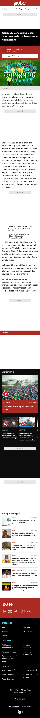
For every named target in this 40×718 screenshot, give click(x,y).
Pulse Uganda (30, 670)
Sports (8, 9)
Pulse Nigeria (8, 670)
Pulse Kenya (8, 679)
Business (5, 631)
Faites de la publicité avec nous (9, 658)
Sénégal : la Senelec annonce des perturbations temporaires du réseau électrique (25, 588)
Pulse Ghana (8, 674)
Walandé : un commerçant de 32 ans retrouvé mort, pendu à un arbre (24, 547)
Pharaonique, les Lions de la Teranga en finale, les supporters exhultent (27, 437)
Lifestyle (26, 627)
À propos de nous (9, 652)
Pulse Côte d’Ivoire (30, 675)
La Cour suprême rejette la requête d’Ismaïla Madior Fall (23, 534)
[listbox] (20, 430)
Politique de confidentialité (7, 646)
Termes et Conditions (27, 653)
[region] (20, 430)
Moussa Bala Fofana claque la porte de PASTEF (23, 522)
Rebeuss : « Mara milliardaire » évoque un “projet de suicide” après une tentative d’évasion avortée (24, 561)
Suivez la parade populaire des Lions (18, 408)
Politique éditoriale (27, 646)
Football (14, 9)
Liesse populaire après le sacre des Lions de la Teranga (9, 436)
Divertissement (18, 570)
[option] (10, 431)
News (14, 518)
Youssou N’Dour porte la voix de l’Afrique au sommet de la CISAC (25, 574)
